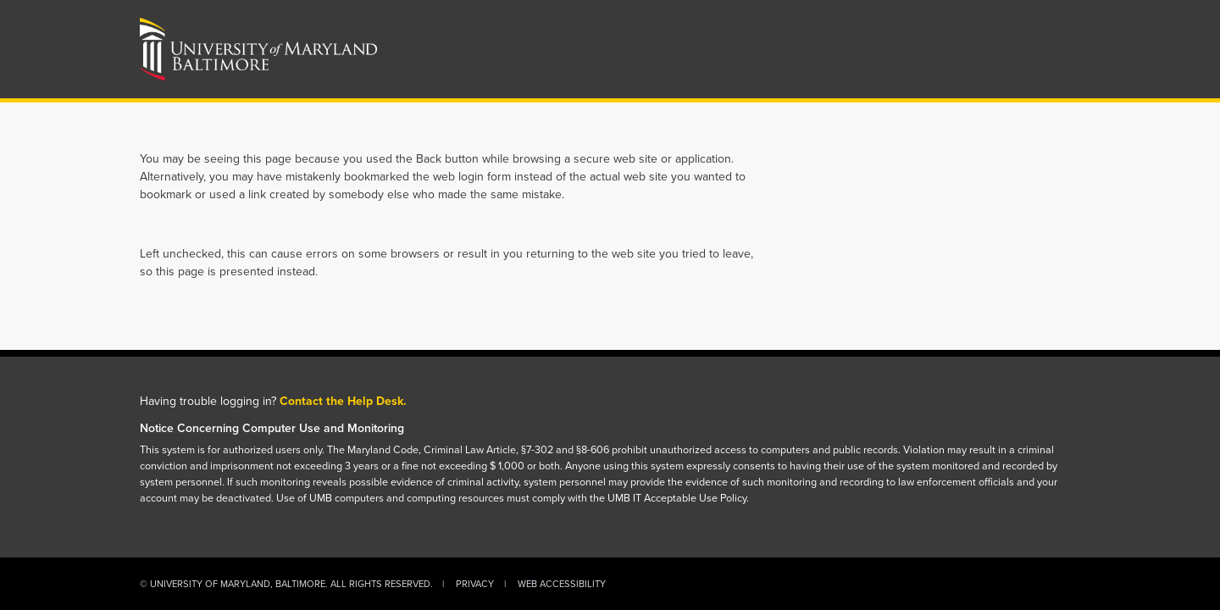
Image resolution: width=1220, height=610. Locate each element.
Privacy (475, 584)
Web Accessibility (562, 584)
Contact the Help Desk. (343, 401)
